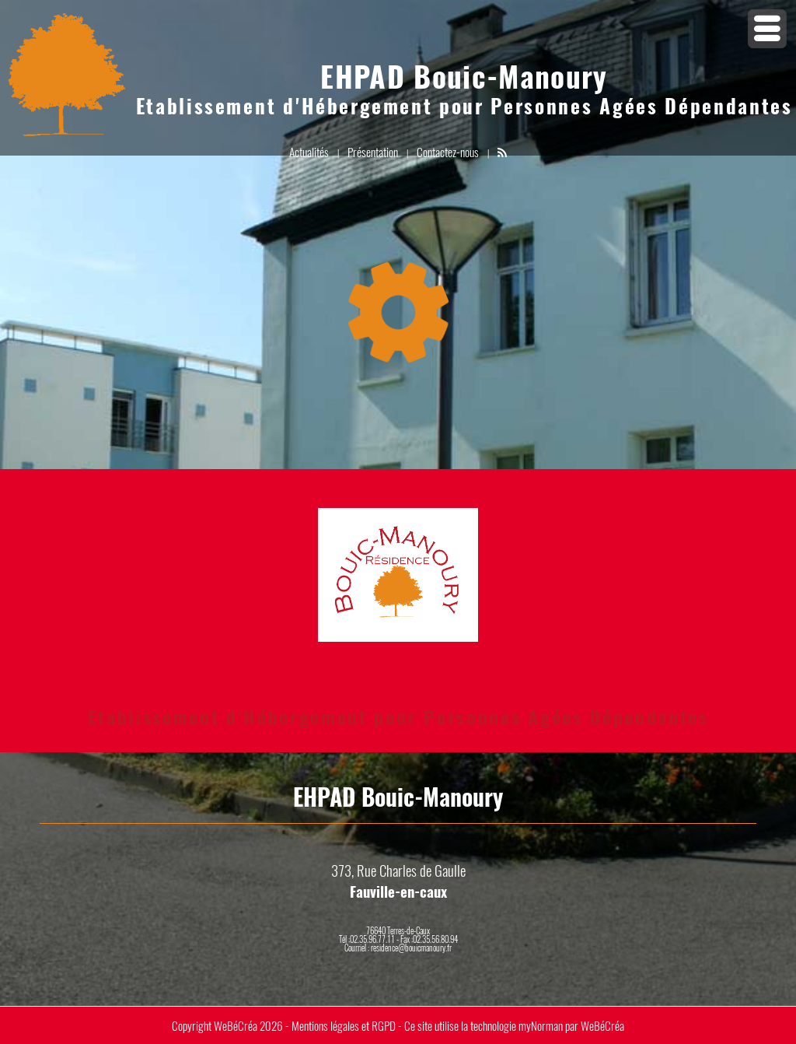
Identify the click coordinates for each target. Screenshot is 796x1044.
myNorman (540, 1025)
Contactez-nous (448, 151)
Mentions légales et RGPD (344, 1025)
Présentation (372, 151)
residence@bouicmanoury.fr (411, 947)
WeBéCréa (235, 1025)
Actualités (309, 151)
